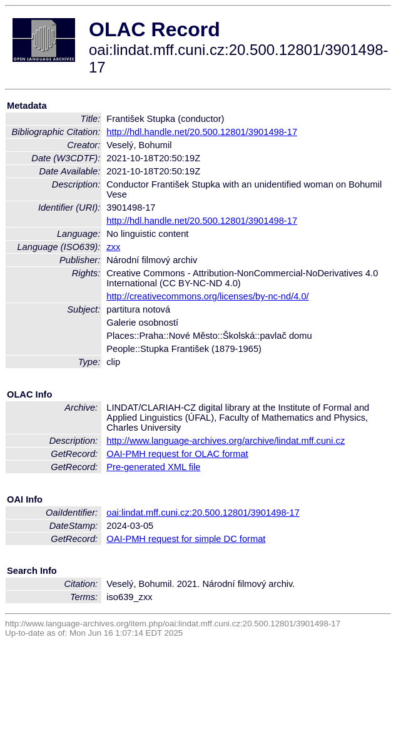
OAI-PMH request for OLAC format (177, 454)
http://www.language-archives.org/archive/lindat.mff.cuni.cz (225, 441)
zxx (113, 247)
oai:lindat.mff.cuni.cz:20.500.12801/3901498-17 (203, 513)
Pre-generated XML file (153, 467)
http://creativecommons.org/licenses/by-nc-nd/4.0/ (207, 296)
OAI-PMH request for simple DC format (185, 539)
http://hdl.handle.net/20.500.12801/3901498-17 (201, 132)
